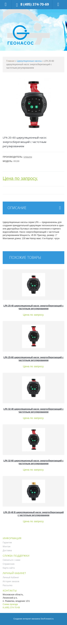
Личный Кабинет (11, 577)
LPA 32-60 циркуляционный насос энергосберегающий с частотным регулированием (34, 462)
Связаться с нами (11, 560)
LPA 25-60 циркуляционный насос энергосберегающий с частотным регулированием (34, 359)
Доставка (7, 550)
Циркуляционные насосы (29, 61)
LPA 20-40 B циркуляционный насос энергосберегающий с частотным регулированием (33, 513)
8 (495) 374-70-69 (34, 4)
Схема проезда (10, 604)
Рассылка (7, 585)
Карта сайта (9, 568)
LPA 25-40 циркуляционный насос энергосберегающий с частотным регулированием (34, 307)
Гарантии (7, 542)
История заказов (11, 581)
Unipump (27, 157)
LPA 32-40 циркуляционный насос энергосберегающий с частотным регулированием (34, 410)
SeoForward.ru (47, 619)
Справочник (8, 564)
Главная (10, 61)
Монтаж (7, 546)
